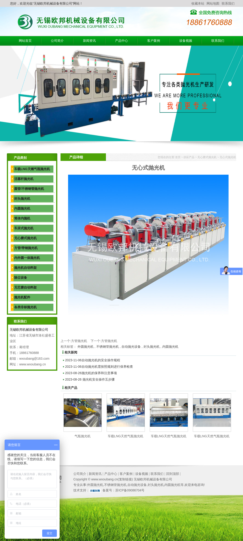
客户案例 (153, 40)
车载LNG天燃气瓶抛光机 (32, 169)
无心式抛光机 (228, 157)
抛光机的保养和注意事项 (91, 373)
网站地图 (213, 3)
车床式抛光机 (23, 228)
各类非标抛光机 (25, 307)
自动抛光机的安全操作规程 (92, 360)
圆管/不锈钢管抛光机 (29, 189)
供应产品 (188, 157)
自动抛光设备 (131, 346)
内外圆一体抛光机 (27, 258)
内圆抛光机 (22, 208)
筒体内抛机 (22, 218)
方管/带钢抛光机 (26, 248)
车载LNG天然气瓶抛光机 (125, 436)
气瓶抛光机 (83, 436)
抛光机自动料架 (25, 267)
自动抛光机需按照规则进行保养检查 (99, 366)
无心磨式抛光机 (25, 238)
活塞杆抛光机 (23, 179)
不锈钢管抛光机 (107, 346)
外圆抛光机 (85, 346)
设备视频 (185, 40)
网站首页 (25, 40)
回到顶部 (172, 474)
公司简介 (57, 40)
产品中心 (121, 40)
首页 (178, 157)
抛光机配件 (22, 297)
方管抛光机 (79, 341)
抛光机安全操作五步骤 (90, 379)
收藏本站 (197, 3)
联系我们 (228, 3)
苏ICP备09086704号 (130, 490)
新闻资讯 (89, 40)
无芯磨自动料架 (25, 287)
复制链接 (125, 479)
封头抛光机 (22, 198)
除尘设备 (20, 277)
